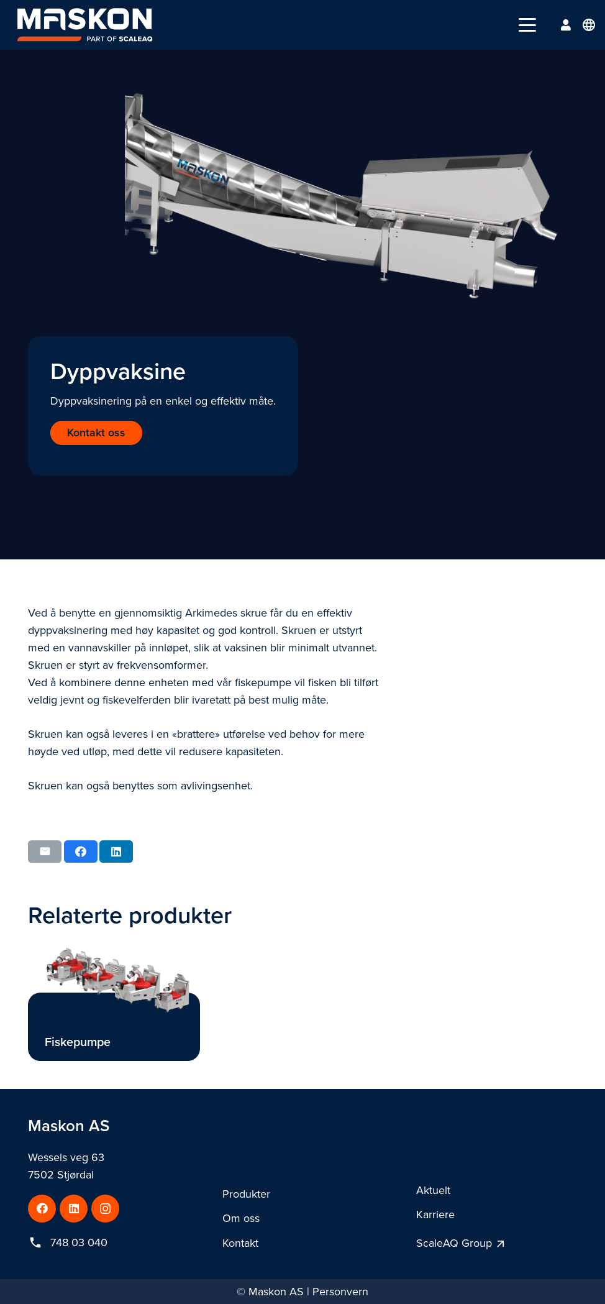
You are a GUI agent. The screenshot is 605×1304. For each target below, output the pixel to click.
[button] (527, 25)
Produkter (246, 1194)
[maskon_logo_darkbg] (84, 25)
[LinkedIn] (74, 1209)
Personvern (340, 1291)
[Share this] (81, 851)
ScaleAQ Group (454, 1243)
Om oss (241, 1218)
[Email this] (44, 851)
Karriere (435, 1214)
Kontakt (240, 1243)
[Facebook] (42, 1209)
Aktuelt (433, 1190)
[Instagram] (105, 1209)
